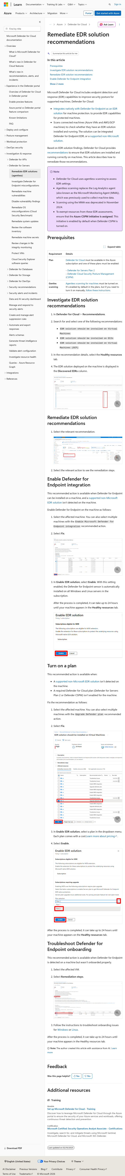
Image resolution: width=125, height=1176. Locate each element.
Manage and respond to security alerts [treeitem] (21, 307)
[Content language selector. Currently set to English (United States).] (17, 1161)
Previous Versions (28, 1169)
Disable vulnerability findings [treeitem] (26, 201)
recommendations (57, 152)
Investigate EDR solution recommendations (71, 70)
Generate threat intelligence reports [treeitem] (23, 342)
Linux (75, 1029)
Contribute (57, 1169)
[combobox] (22, 28)
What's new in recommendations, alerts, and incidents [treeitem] (24, 75)
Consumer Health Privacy (92, 1169)
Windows (62, 1029)
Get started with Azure (108, 13)
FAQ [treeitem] (11, 123)
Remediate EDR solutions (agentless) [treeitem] (24, 173)
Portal (88, 13)
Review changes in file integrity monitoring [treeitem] (22, 245)
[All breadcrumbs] (50, 24)
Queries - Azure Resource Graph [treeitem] (22, 364)
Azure (59, 24)
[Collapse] (39, 22)
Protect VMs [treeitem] (18, 253)
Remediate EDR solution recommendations (71, 74)
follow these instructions (98, 290)
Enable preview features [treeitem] (21, 101)
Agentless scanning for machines (82, 283)
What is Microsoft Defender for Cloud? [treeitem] (24, 53)
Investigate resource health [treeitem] (22, 356)
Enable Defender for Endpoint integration (70, 78)
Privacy (69, 1169)
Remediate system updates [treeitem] (25, 221)
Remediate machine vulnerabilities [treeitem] (21, 193)
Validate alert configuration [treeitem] (22, 350)
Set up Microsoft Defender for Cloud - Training (71, 1108)
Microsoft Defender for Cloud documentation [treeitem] (21, 38)
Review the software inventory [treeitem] (22, 229)
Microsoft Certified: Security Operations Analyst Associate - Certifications (84, 1128)
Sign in (117, 4)
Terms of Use (9, 1173)
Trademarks (25, 1173)
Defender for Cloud (77, 24)
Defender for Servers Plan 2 (81, 270)
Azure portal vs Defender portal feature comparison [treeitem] (24, 109)
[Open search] (109, 4)
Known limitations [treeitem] (18, 117)
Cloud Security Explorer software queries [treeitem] (23, 261)
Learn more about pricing (100, 836)
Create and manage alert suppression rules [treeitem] (21, 317)
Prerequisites (56, 65)
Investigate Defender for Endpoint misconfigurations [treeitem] (25, 183)
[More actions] (119, 24)
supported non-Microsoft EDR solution (77, 681)
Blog (43, 1169)
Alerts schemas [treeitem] (16, 334)
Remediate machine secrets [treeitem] (25, 237)
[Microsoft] (6, 4)
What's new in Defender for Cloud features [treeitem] (22, 63)
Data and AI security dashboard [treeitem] (25, 298)
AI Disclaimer (9, 1169)
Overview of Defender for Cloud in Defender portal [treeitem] (25, 93)
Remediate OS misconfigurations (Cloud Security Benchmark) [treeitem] (24, 211)
